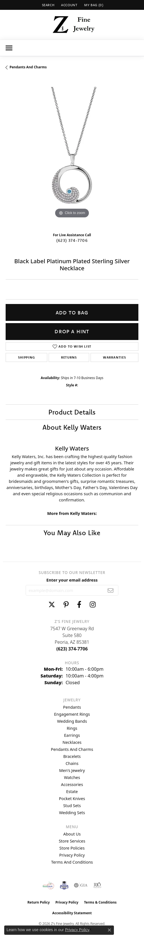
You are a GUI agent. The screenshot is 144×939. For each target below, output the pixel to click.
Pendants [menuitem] (72, 707)
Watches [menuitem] (72, 777)
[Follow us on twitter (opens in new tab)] (52, 604)
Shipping (26, 357)
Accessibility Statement (72, 913)
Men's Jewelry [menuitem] (72, 770)
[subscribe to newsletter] (110, 590)
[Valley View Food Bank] (48, 885)
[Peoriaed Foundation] (64, 885)
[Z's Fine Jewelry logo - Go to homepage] (72, 25)
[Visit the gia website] (80, 885)
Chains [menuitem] (72, 763)
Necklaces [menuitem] (71, 742)
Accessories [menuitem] (72, 784)
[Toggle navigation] (9, 48)
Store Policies (72, 848)
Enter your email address (72, 580)
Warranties (114, 357)
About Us (72, 834)
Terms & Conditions (100, 902)
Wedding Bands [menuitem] (72, 721)
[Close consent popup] (109, 930)
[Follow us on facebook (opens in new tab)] (79, 604)
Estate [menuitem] (72, 791)
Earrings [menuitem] (72, 735)
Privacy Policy (72, 855)
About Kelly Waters (72, 427)
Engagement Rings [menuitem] (72, 714)
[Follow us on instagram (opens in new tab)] (92, 604)
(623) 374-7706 (72, 240)
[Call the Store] (72, 649)
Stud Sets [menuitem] (72, 805)
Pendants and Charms (28, 67)
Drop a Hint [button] (72, 331)
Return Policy (38, 902)
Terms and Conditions (72, 862)
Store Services (72, 841)
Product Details (72, 412)
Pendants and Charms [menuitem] (72, 749)
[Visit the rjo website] (97, 885)
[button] (48, 5)
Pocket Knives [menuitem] (72, 798)
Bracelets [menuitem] (72, 756)
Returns (69, 357)
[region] (72, 153)
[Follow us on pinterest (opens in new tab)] (66, 604)
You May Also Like (72, 532)
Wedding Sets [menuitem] (72, 812)
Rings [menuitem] (72, 728)
